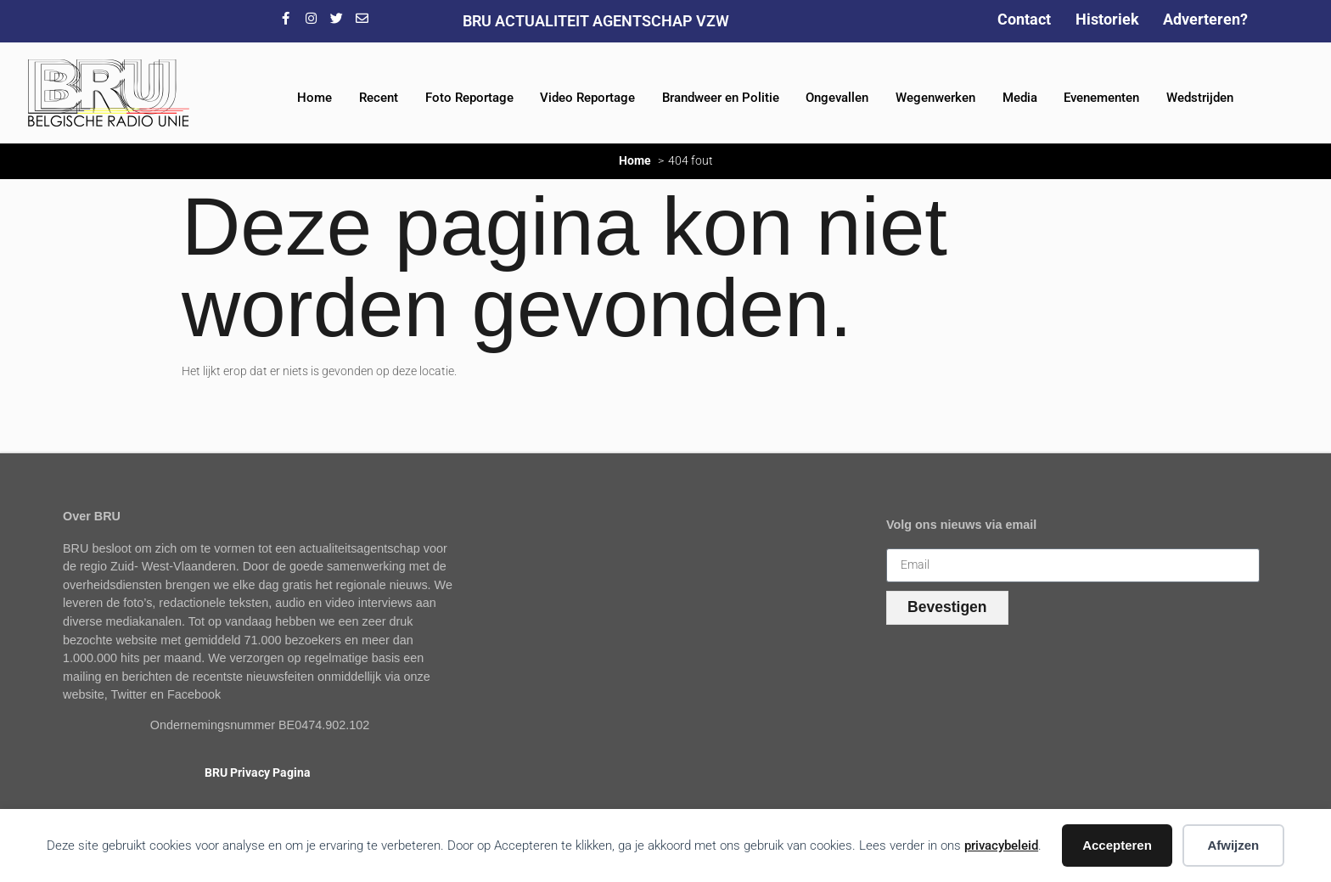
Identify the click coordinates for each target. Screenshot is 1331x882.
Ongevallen (837, 97)
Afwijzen (1233, 845)
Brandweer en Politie (720, 97)
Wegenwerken (935, 97)
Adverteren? (1205, 19)
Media (1019, 97)
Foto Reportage (469, 97)
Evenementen (1101, 97)
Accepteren (1117, 845)
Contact (1024, 19)
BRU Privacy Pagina (258, 773)
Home (314, 97)
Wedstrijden (1199, 97)
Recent (378, 97)
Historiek (1107, 19)
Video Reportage (587, 97)
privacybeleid (1001, 845)
